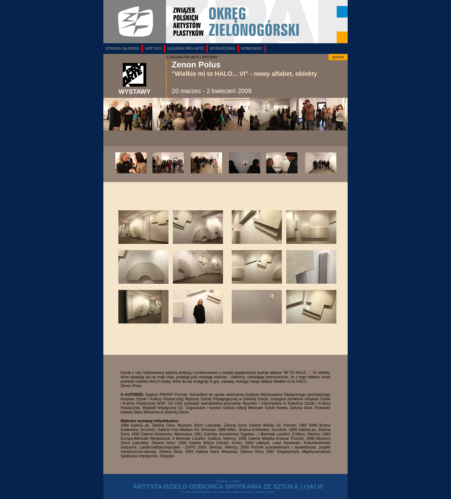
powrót (338, 57)
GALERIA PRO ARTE (185, 48)
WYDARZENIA (222, 48)
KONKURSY (252, 48)
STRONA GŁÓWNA (122, 48)
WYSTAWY (210, 57)
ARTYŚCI (153, 48)
